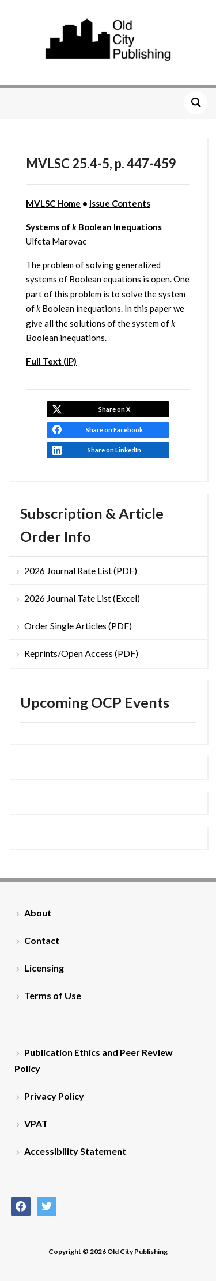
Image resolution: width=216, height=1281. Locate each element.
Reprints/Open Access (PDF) (81, 653)
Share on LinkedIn (114, 450)
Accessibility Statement (75, 1150)
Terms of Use (52, 995)
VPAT (36, 1123)
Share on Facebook (114, 430)
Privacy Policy (54, 1095)
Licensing (44, 967)
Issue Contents (119, 203)
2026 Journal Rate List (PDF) (80, 570)
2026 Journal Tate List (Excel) (82, 598)
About (37, 912)
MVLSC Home (53, 203)
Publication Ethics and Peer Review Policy (93, 1060)
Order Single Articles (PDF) (78, 625)
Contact (41, 940)
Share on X (114, 409)
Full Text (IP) (51, 361)
